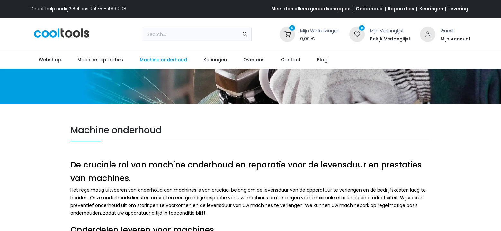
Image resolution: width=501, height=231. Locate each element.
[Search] (244, 34)
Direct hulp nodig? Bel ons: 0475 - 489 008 (78, 8)
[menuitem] (50, 60)
